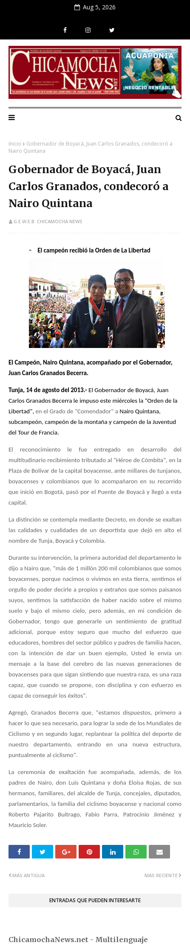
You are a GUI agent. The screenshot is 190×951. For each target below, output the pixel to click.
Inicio (15, 143)
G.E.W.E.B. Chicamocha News (48, 221)
